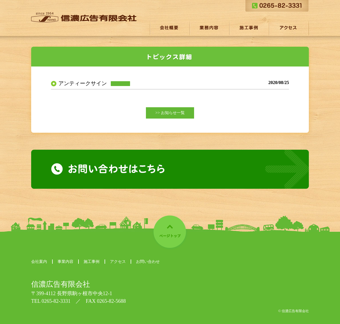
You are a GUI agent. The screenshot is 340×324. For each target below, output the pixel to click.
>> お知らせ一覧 (169, 113)
